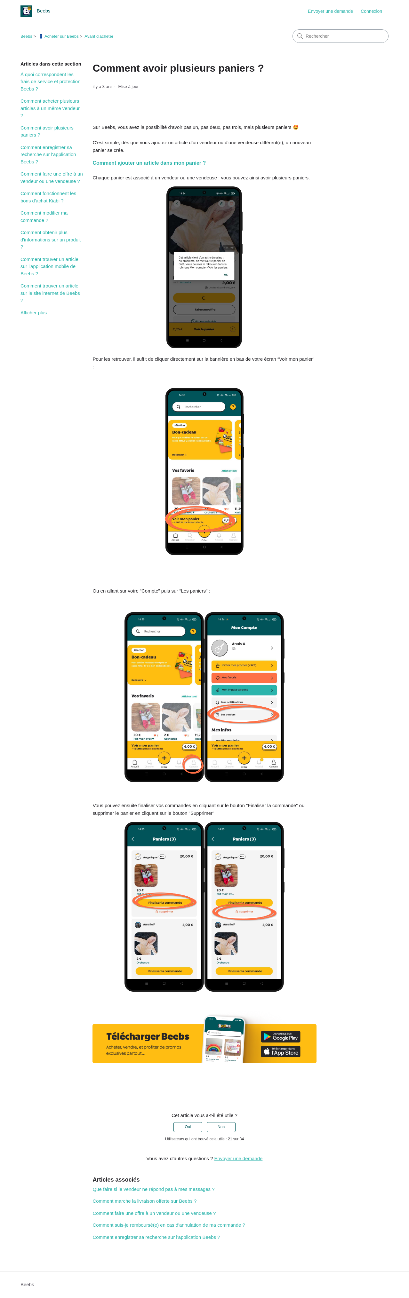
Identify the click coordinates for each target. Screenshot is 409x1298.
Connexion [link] (371, 11)
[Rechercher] (340, 36)
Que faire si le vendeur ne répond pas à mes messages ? (153, 1189)
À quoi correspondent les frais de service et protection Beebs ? (50, 81)
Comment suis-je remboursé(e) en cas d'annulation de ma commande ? (168, 1225)
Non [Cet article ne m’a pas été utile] (221, 1127)
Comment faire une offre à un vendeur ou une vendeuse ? (51, 177)
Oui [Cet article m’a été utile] (188, 1127)
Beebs (26, 36)
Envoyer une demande (330, 11)
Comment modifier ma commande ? (44, 216)
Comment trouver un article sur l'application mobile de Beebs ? (49, 266)
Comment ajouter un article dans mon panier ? (149, 163)
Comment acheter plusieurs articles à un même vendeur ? (50, 108)
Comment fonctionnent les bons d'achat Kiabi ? (48, 197)
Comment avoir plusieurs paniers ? (47, 131)
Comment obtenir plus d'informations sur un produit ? (50, 239)
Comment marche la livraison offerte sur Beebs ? (144, 1201)
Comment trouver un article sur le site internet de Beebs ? (50, 293)
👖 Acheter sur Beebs (58, 36)
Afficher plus (33, 312)
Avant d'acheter (98, 36)
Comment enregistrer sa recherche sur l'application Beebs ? (48, 154)
